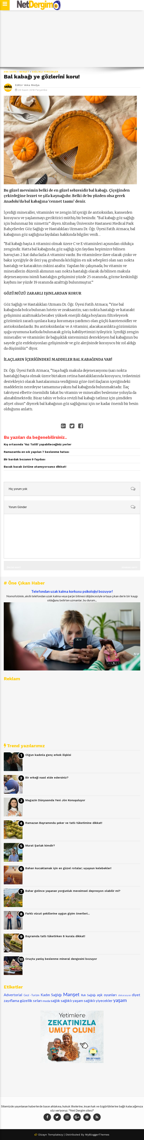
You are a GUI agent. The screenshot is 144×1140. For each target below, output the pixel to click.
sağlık (55, 1000)
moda (46, 1001)
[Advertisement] (72, 39)
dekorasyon (124, 995)
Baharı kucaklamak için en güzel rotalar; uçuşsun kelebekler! (68, 868)
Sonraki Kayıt (129, 567)
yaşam (120, 1000)
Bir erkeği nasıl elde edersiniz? (46, 777)
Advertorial (13, 995)
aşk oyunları (107, 995)
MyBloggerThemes (97, 1134)
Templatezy (55, 1134)
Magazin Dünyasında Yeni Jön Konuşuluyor (55, 800)
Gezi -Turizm (32, 995)
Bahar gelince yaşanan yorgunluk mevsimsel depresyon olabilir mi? (72, 891)
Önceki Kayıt (14, 567)
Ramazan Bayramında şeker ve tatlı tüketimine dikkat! (63, 823)
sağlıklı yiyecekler (45, 72)
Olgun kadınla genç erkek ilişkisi (48, 755)
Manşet (24, 72)
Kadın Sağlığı (51, 995)
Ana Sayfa (10, 72)
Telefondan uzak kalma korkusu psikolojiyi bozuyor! (72, 591)
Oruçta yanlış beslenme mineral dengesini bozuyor (61, 959)
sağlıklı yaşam (72, 1000)
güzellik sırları (31, 1000)
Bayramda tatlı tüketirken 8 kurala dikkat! (55, 936)
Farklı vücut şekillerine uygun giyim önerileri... (57, 913)
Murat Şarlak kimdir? (40, 845)
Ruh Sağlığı (88, 995)
